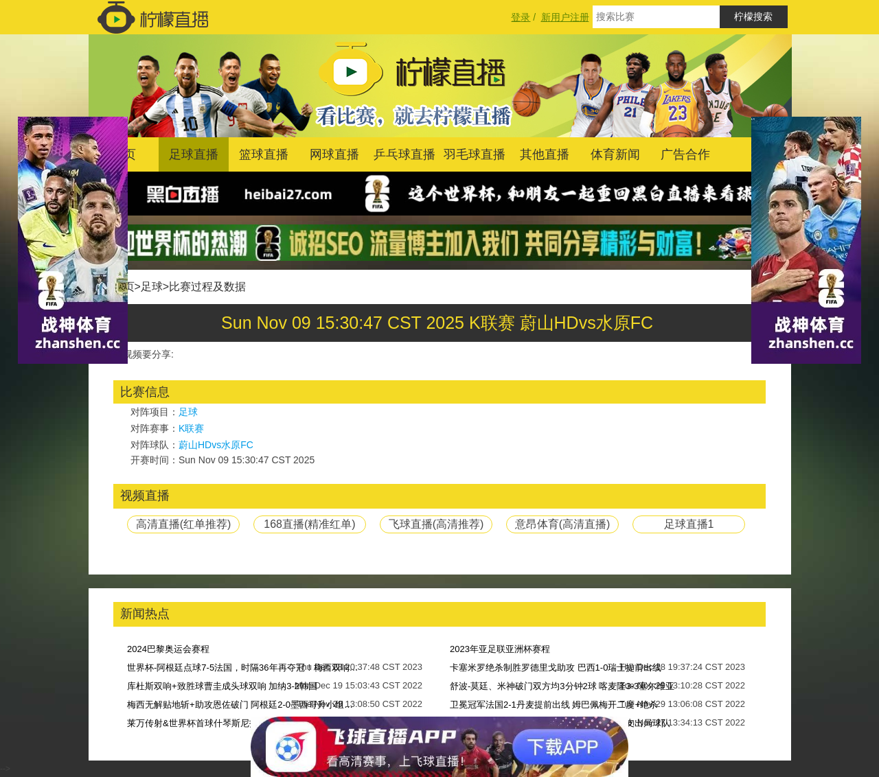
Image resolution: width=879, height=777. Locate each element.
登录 (520, 17)
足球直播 (193, 154)
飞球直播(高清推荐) (436, 524)
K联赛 (191, 428)
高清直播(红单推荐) (183, 524)
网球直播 (334, 154)
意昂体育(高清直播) (562, 524)
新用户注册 (565, 17)
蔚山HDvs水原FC (216, 444)
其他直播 (544, 154)
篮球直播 (263, 154)
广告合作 (685, 154)
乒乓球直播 (404, 154)
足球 (152, 286)
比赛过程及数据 (207, 286)
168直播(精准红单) (309, 524)
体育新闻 (615, 154)
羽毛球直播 (474, 154)
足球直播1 (689, 524)
